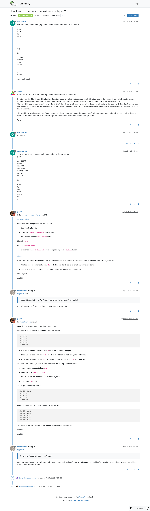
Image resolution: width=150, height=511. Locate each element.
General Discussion (25, 15)
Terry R (19, 91)
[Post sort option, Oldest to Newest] (124, 15)
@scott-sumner (25, 322)
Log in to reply (132, 15)
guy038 (19, 212)
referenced (32, 478)
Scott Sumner (22, 291)
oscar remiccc (22, 21)
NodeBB (73, 500)
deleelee (22, 486)
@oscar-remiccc (28, 215)
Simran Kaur (23, 478)
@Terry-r (38, 215)
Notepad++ (82, 497)
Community (25, 4)
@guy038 (32, 291)
